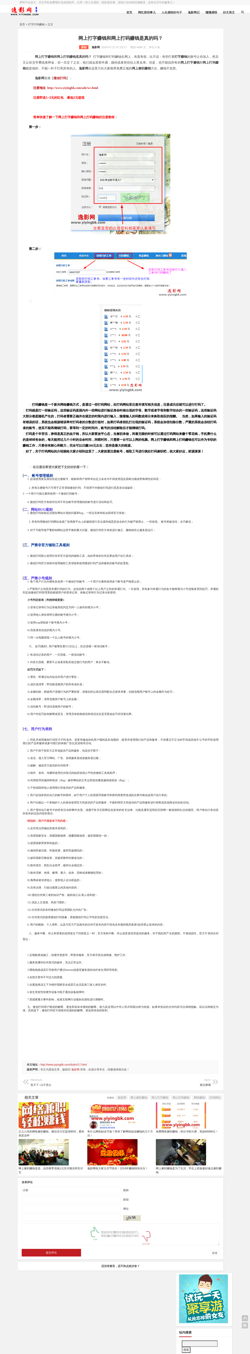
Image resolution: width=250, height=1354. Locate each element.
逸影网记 (179, 12)
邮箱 (101, 1248)
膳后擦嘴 (128, 1131)
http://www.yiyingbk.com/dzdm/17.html (63, 1113)
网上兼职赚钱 (89, 1146)
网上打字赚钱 (110, 1146)
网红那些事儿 (132, 12)
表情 (165, 1302)
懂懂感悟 (196, 12)
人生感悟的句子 (156, 12)
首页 (114, 12)
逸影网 (71, 47)
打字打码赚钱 (36, 24)
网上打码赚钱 (131, 1146)
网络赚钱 (149, 1146)
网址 (101, 1257)
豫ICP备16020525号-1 (75, 1337)
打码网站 (165, 1146)
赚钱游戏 (48, 1347)
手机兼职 (78, 1347)
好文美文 (214, 12)
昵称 (101, 1239)
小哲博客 (41, 1342)
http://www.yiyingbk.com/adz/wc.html (72, 93)
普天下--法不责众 (63, 1131)
